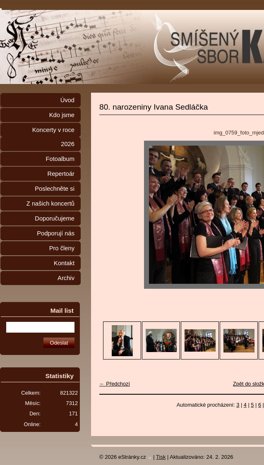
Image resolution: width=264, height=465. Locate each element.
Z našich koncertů (50, 203)
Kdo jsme (61, 115)
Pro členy (61, 248)
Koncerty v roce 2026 (53, 137)
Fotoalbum (60, 159)
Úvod (67, 100)
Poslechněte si (54, 188)
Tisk (161, 457)
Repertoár (61, 173)
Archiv (66, 278)
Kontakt (64, 263)
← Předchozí (114, 384)
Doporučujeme (54, 218)
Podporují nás (55, 233)
